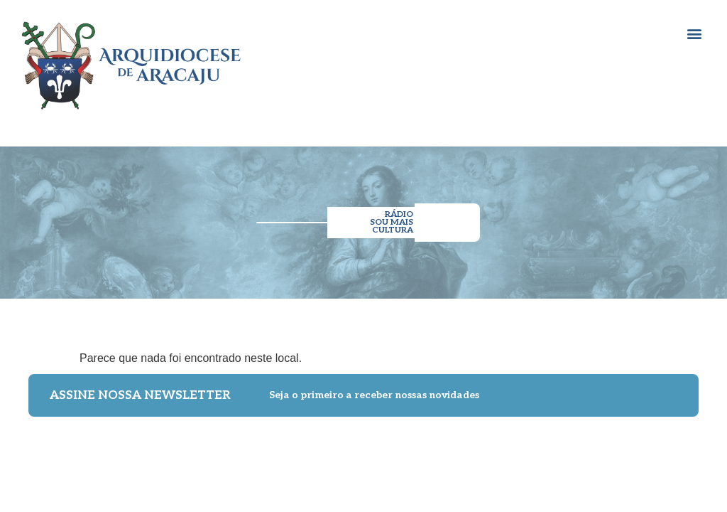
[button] (694, 33)
